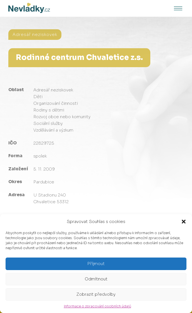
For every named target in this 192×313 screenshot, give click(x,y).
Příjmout (96, 263)
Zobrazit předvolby (96, 294)
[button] (183, 221)
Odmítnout (96, 279)
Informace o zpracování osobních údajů (97, 306)
